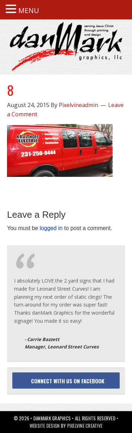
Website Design (45, 425)
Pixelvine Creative (85, 425)
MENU (28, 10)
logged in (51, 228)
